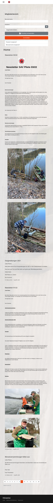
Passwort (7, 24)
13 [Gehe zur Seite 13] (33, 481)
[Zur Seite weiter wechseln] (36, 481)
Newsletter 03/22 (11, 55)
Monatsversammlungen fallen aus (17, 457)
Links (4, 500)
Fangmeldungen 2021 (13, 261)
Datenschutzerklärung (11, 500)
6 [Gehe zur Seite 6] (14, 481)
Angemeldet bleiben (11, 30)
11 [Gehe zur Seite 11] (27, 481)
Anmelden (26, 38)
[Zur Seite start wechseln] (5, 481)
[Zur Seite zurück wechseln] (7, 481)
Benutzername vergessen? (13, 45)
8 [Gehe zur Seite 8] (19, 481)
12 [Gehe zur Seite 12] (30, 481)
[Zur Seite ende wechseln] (38, 481)
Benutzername (8, 19)
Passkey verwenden (26, 33)
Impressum (20, 500)
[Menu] (3, 2)
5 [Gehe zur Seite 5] (12, 481)
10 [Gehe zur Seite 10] (24, 481)
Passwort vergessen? (11, 42)
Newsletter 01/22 (11, 288)
